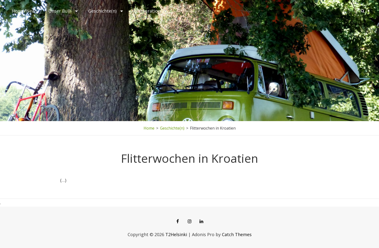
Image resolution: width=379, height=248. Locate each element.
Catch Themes (237, 234)
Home (149, 128)
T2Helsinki (176, 234)
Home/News (24, 11)
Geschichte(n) (106, 11)
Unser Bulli (63, 11)
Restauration (150, 11)
